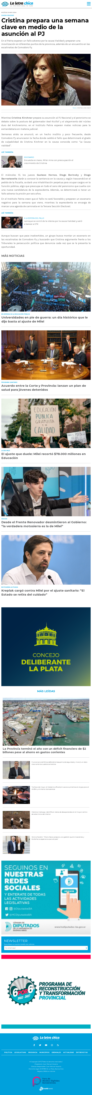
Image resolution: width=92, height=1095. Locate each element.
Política (8, 1052)
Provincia (32, 1052)
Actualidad (68, 1052)
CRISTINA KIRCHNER (84, 108)
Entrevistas (82, 1052)
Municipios (44, 1052)
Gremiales (56, 1052)
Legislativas (20, 1052)
